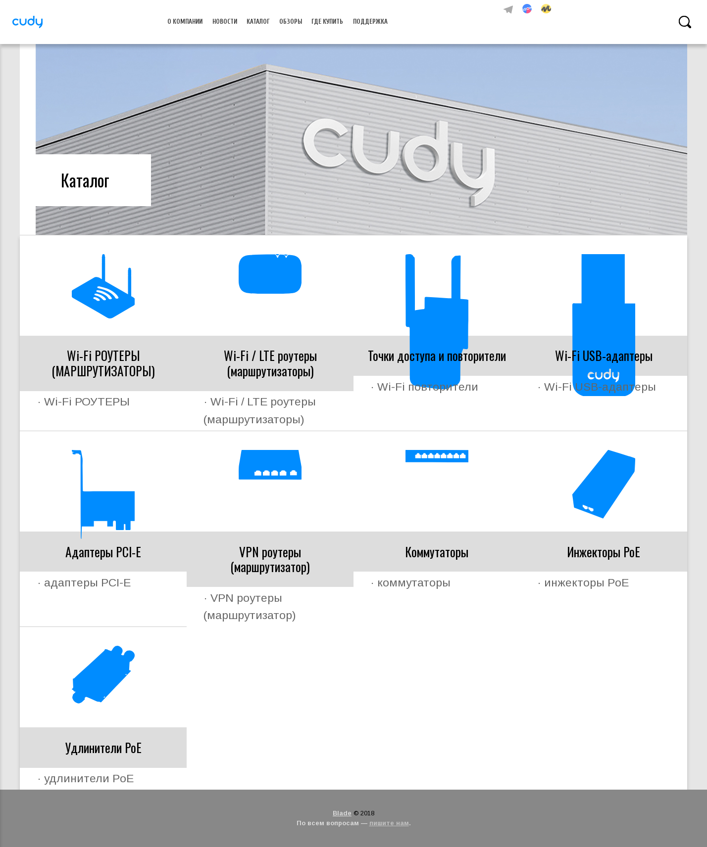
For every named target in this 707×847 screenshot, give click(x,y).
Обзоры (290, 21)
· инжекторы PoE (583, 582)
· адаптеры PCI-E (84, 582)
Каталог (258, 21)
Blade (342, 813)
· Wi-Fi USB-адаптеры (596, 386)
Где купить (327, 21)
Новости (224, 21)
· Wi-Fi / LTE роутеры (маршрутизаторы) (259, 410)
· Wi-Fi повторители (424, 386)
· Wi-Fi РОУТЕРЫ (83, 401)
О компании (184, 21)
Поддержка (370, 21)
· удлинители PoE (85, 778)
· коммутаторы (410, 582)
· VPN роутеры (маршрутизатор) (249, 606)
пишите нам (389, 823)
